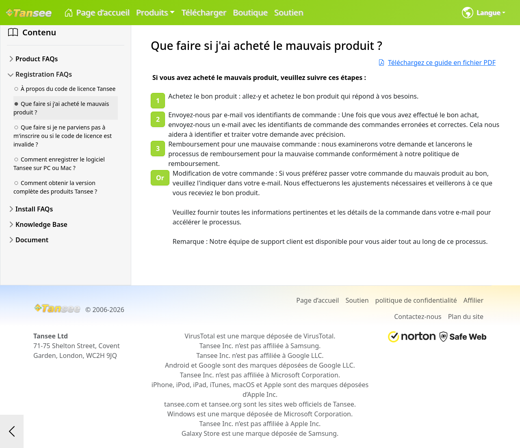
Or (160, 177)
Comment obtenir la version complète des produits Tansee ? (55, 187)
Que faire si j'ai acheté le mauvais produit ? (61, 108)
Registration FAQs (43, 74)
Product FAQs (36, 58)
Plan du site (465, 316)
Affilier (473, 300)
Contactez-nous (418, 316)
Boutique (250, 12)
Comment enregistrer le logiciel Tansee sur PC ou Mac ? (59, 163)
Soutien (288, 12)
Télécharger (203, 12)
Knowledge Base (41, 224)
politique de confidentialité (416, 300)
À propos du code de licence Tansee (64, 89)
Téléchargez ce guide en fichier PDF (437, 62)
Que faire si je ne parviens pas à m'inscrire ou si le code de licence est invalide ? (62, 135)
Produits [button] (152, 12)
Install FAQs (34, 209)
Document (31, 239)
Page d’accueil (96, 13)
